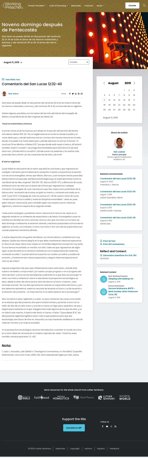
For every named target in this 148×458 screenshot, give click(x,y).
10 (134, 95)
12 (109, 100)
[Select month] (114, 83)
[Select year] (129, 83)
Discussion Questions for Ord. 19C (118, 255)
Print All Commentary (112, 244)
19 (109, 105)
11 (104, 100)
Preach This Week (36, 5)
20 (114, 105)
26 (109, 110)
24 (134, 105)
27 (114, 110)
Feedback (114, 448)
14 (119, 100)
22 (124, 105)
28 (119, 110)
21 (119, 105)
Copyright (75, 448)
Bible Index (76, 5)
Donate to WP (74, 427)
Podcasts (89, 5)
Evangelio (73, 62)
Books (100, 5)
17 (134, 100)
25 (104, 110)
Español (101, 448)
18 (104, 105)
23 (129, 105)
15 (124, 100)
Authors (88, 448)
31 (134, 110)
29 (124, 110)
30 (129, 110)
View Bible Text (11, 79)
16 (129, 100)
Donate (132, 5)
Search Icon (144, 5)
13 (114, 100)
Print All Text (107, 241)
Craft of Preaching (57, 5)
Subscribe (60, 448)
